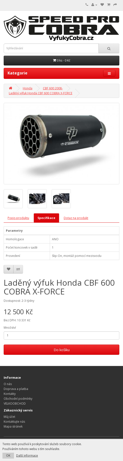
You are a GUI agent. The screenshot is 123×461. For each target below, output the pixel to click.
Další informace (27, 455)
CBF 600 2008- (53, 88)
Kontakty (10, 394)
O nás (8, 384)
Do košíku (62, 349)
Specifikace (46, 218)
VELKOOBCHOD (15, 403)
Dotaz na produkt (76, 218)
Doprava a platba (16, 389)
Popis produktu (18, 218)
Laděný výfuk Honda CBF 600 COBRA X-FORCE (40, 93)
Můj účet (9, 417)
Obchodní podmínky (18, 399)
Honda (27, 88)
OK (8, 455)
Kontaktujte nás (14, 421)
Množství (10, 327)
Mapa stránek (13, 426)
